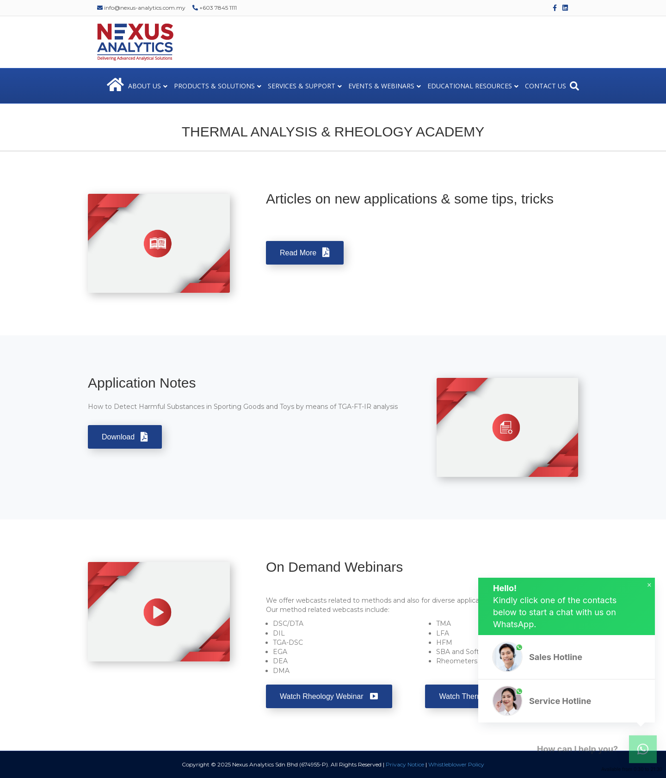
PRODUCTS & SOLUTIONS (214, 85)
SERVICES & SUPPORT (301, 85)
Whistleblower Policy (456, 764)
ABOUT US (144, 85)
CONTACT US (545, 85)
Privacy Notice (405, 764)
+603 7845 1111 (214, 7)
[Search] (574, 86)
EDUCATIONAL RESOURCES (469, 85)
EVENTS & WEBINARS (381, 85)
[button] (566, 657)
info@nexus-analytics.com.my (141, 7)
